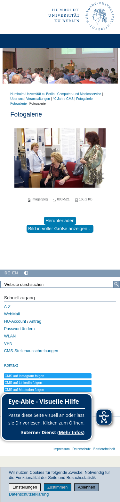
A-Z (7, 306)
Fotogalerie (84, 99)
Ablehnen (86, 487)
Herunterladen (60, 220)
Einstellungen (24, 487)
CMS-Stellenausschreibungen (31, 350)
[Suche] (116, 284)
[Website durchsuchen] (60, 284)
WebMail (12, 314)
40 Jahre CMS (62, 99)
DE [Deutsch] (7, 273)
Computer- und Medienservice (79, 94)
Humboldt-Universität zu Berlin (32, 94)
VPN (8, 343)
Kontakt (11, 365)
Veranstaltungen (38, 99)
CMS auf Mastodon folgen (24, 390)
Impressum (61, 449)
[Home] (23, 41)
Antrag (35, 321)
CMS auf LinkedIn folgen (23, 383)
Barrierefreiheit (104, 449)
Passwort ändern (19, 328)
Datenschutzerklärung (29, 494)
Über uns (17, 99)
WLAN (10, 336)
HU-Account (15, 321)
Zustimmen (57, 487)
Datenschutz (81, 449)
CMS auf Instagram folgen (24, 376)
